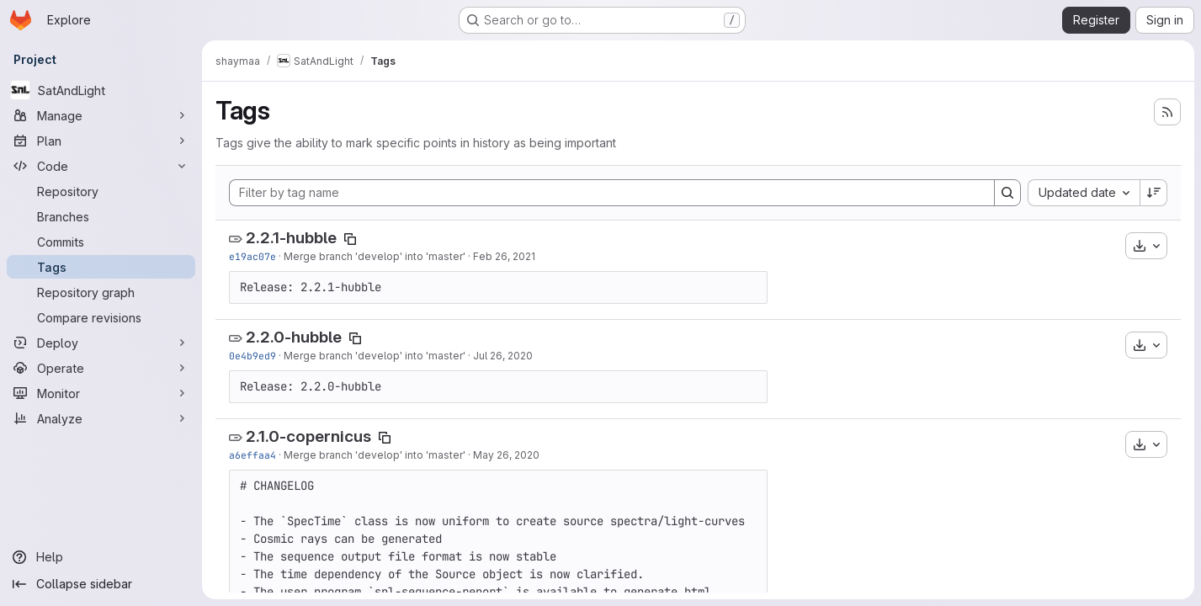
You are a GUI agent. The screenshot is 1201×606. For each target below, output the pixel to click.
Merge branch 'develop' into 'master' (374, 256)
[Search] (1007, 192)
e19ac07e (252, 256)
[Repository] (101, 191)
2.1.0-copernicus (308, 436)
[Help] (101, 557)
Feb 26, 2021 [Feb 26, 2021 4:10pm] (504, 256)
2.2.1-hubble (291, 237)
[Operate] (101, 368)
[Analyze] (101, 418)
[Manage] (101, 115)
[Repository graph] (101, 292)
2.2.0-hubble (294, 337)
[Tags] (101, 267)
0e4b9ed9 (252, 355)
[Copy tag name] (350, 239)
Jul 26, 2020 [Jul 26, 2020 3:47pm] (503, 355)
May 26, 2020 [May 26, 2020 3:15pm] (506, 455)
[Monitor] (101, 393)
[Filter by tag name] (612, 192)
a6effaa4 (252, 455)
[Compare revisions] (101, 317)
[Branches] (101, 216)
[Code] (101, 166)
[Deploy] (101, 342)
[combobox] (1084, 192)
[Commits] (101, 241)
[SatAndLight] (101, 90)
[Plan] (101, 140)
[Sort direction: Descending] (1153, 192)
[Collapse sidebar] (101, 584)
